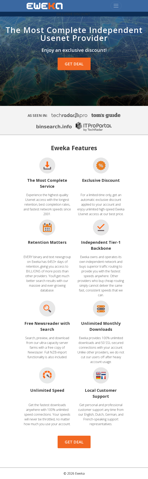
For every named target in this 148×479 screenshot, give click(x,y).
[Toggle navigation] (116, 6)
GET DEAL (74, 64)
